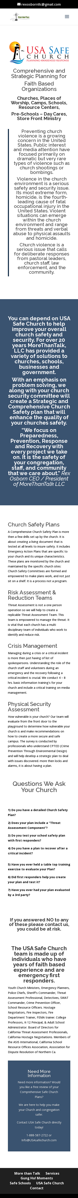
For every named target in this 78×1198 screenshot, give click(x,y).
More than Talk (27, 1173)
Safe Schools (20, 1183)
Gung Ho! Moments (37, 1178)
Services (52, 1173)
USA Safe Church (50, 1183)
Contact (36, 1188)
